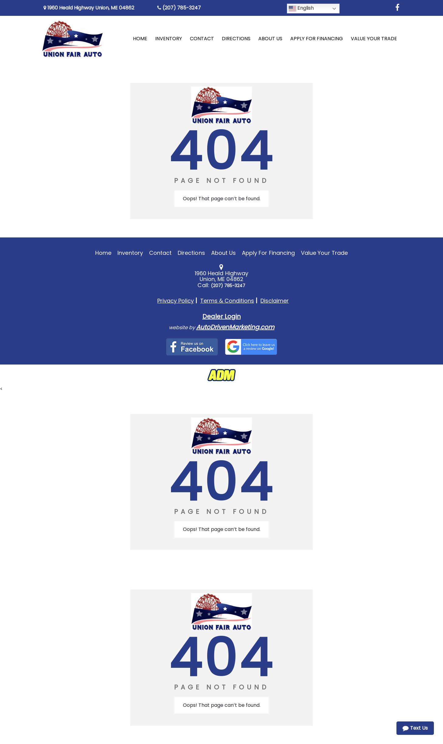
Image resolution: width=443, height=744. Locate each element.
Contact (160, 253)
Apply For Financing (268, 253)
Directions (191, 253)
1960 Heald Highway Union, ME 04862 (89, 7)
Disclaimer (274, 300)
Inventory (130, 253)
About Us (223, 253)
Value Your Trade (324, 253)
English (301, 8)
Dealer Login (221, 316)
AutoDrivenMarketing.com (235, 327)
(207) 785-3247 (179, 7)
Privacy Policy (175, 300)
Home (103, 253)
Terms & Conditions (227, 300)
